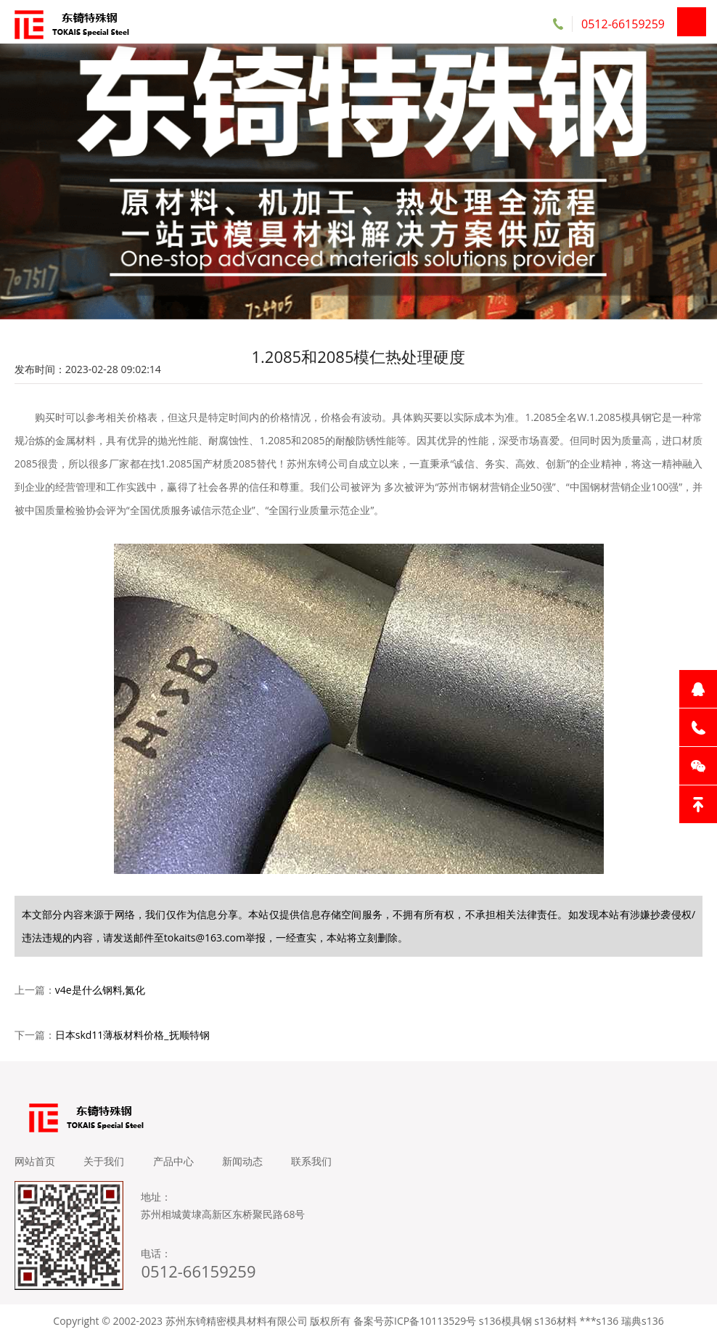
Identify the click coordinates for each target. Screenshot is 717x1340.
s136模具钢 (505, 1323)
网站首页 (35, 1163)
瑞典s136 (642, 1323)
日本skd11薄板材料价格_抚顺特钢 (132, 1037)
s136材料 (555, 1323)
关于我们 (104, 1163)
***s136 (598, 1323)
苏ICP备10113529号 (430, 1323)
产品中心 (174, 1163)
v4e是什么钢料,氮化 (100, 992)
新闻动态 (244, 1163)
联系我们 (313, 1163)
